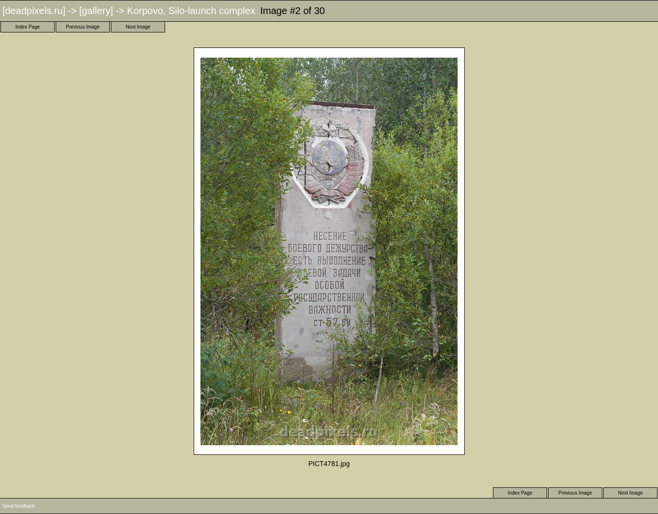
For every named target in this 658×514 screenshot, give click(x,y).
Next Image (137, 27)
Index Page (27, 27)
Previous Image (82, 27)
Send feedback (18, 506)
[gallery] (96, 10)
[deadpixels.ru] (33, 10)
